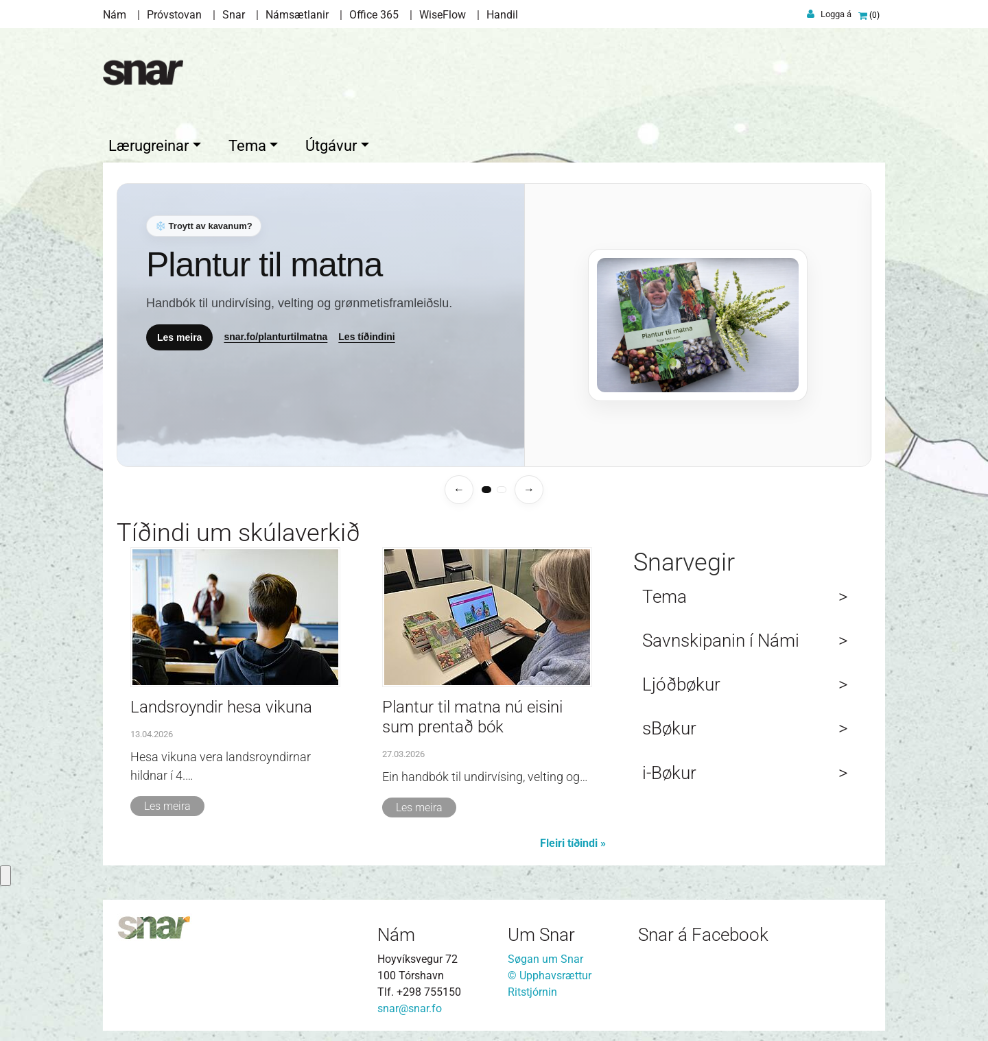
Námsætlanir (297, 14)
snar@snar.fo (409, 1005)
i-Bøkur (669, 769)
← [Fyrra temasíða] (459, 486)
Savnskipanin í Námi (720, 637)
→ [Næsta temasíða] (529, 486)
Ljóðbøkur (681, 681)
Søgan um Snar (545, 955)
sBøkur (669, 725)
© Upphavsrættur (549, 972)
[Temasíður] (494, 322)
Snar (233, 14)
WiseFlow (442, 14)
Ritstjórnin (532, 988)
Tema (664, 593)
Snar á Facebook (703, 931)
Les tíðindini (366, 333)
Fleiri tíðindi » (573, 839)
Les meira (179, 333)
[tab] (486, 486)
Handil (502, 14)
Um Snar (541, 931)
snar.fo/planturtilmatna (275, 333)
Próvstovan (174, 14)
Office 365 (374, 14)
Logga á (836, 14)
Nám (114, 14)
